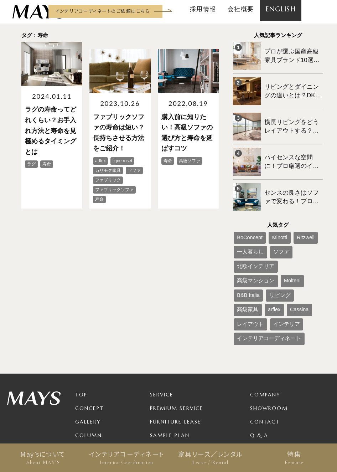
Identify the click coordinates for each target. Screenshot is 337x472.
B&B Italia (303, 236)
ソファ (270, 224)
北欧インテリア (299, 224)
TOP (81, 326)
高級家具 (268, 248)
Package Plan (172, 381)
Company (265, 326)
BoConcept (246, 213)
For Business (170, 408)
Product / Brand (178, 394)
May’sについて (43, 458)
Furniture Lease (175, 353)
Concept (89, 340)
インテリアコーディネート (126, 458)
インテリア (275, 260)
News (83, 381)
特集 (294, 458)
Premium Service (176, 340)
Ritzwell (291, 213)
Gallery (88, 353)
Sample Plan (170, 367)
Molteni (280, 236)
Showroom (269, 340)
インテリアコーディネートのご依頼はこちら (102, 10)
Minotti (270, 213)
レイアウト (246, 260)
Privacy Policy (274, 381)
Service (161, 326)
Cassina (309, 248)
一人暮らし (246, 224)
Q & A (259, 367)
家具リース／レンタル (210, 458)
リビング (244, 248)
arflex (289, 248)
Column (88, 367)
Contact (265, 353)
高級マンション (251, 236)
